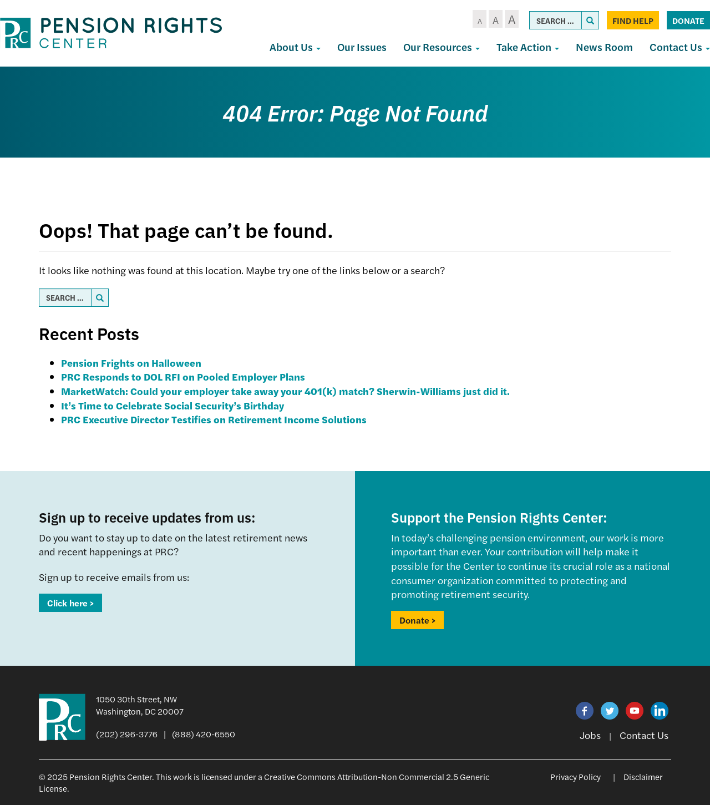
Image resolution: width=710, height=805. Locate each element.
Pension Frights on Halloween (131, 362)
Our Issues (362, 46)
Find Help (632, 20)
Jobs (590, 735)
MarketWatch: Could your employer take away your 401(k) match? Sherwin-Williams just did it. (285, 391)
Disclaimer (643, 776)
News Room (604, 46)
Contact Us (644, 735)
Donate (688, 20)
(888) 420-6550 (203, 734)
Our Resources (441, 46)
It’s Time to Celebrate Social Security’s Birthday (172, 405)
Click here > (70, 602)
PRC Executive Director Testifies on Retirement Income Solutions (214, 419)
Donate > (417, 620)
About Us (295, 46)
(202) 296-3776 (127, 734)
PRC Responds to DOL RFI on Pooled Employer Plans (183, 376)
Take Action (527, 46)
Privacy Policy (575, 776)
